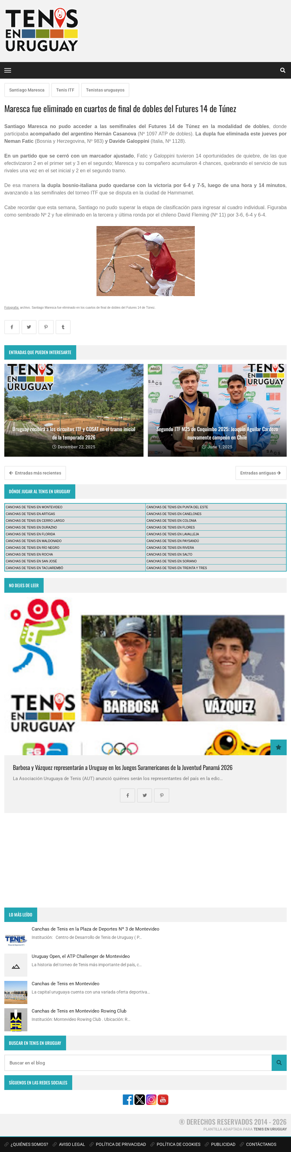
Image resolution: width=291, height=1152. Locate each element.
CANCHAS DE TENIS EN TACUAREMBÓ (34, 568)
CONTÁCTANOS (258, 1144)
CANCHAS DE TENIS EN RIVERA (170, 547)
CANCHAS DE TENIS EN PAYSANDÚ (173, 541)
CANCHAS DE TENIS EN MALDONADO (34, 541)
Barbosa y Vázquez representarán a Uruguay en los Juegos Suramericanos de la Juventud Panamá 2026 (123, 767)
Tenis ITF (65, 90)
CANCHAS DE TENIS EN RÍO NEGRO (32, 547)
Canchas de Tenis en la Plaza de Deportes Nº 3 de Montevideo (95, 929)
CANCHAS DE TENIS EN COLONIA (171, 520)
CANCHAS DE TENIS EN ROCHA (29, 554)
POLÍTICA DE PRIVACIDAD (117, 1144)
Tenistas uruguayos (105, 90)
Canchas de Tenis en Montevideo (66, 983)
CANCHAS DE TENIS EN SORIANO (172, 561)
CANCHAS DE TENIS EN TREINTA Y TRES (177, 568)
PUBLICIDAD (220, 1144)
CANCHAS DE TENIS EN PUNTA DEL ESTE (177, 507)
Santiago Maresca (27, 90)
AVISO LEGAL (69, 1144)
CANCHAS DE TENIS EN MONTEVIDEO (34, 507)
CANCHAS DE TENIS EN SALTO (169, 554)
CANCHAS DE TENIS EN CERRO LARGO (35, 520)
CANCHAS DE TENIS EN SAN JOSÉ (31, 561)
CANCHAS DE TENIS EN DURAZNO (31, 527)
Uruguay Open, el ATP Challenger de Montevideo (81, 956)
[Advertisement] (145, 860)
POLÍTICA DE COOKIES (175, 1144)
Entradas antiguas (260, 473)
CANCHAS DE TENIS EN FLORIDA (30, 534)
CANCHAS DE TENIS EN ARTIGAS (30, 514)
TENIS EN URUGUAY (270, 1129)
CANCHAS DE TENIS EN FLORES (171, 527)
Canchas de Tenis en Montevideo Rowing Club (79, 1011)
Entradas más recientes (35, 473)
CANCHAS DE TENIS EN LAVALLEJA (173, 534)
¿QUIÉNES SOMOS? (26, 1144)
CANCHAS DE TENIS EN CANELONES (174, 514)
